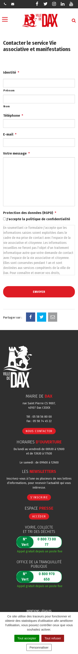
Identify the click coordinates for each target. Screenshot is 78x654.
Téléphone (13, 116)
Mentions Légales (39, 611)
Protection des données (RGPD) (29, 213)
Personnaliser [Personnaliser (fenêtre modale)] (39, 647)
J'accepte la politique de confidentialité (38, 219)
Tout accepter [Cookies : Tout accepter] (26, 638)
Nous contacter (39, 431)
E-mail (9, 134)
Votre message (16, 153)
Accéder (39, 516)
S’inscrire (39, 497)
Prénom (9, 90)
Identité (11, 72)
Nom (6, 106)
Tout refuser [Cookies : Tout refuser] (53, 638)
